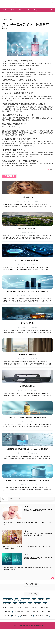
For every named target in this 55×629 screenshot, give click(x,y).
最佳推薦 (4, 499)
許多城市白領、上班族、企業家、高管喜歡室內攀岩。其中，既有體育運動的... (38, 534)
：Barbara (21, 295)
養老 (30, 603)
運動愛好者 (44, 607)
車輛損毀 (12, 607)
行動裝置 (35, 611)
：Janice (22, 232)
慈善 (16, 599)
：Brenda (21, 201)
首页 (5, 20)
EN (5, 14)
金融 (50, 10)
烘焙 (31, 615)
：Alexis (22, 390)
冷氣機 (41, 599)
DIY (47, 615)
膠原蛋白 (22, 603)
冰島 (15, 603)
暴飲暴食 (24, 615)
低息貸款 (37, 603)
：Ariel (21, 264)
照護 (45, 603)
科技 (27, 10)
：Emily (22, 327)
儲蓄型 (26, 607)
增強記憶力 (39, 615)
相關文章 (9, 176)
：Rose (21, 453)
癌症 (19, 607)
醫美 (43, 611)
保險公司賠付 (25, 599)
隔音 (4, 607)
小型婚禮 (6, 615)
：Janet (22, 358)
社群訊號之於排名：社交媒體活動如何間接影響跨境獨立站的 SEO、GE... (38, 558)
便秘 (28, 611)
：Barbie (22, 484)
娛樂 (18, 499)
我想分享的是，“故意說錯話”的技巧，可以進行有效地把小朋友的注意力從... (38, 510)
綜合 (35, 10)
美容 (43, 10)
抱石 (49, 611)
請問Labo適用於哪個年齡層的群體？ (25, 25)
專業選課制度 (7, 611)
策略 (34, 599)
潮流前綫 (12, 499)
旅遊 (20, 10)
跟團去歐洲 (6, 603)
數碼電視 (34, 607)
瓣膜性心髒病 (7, 599)
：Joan (21, 421)
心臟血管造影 (19, 611)
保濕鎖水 (15, 615)
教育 (12, 10)
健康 (4, 10)
